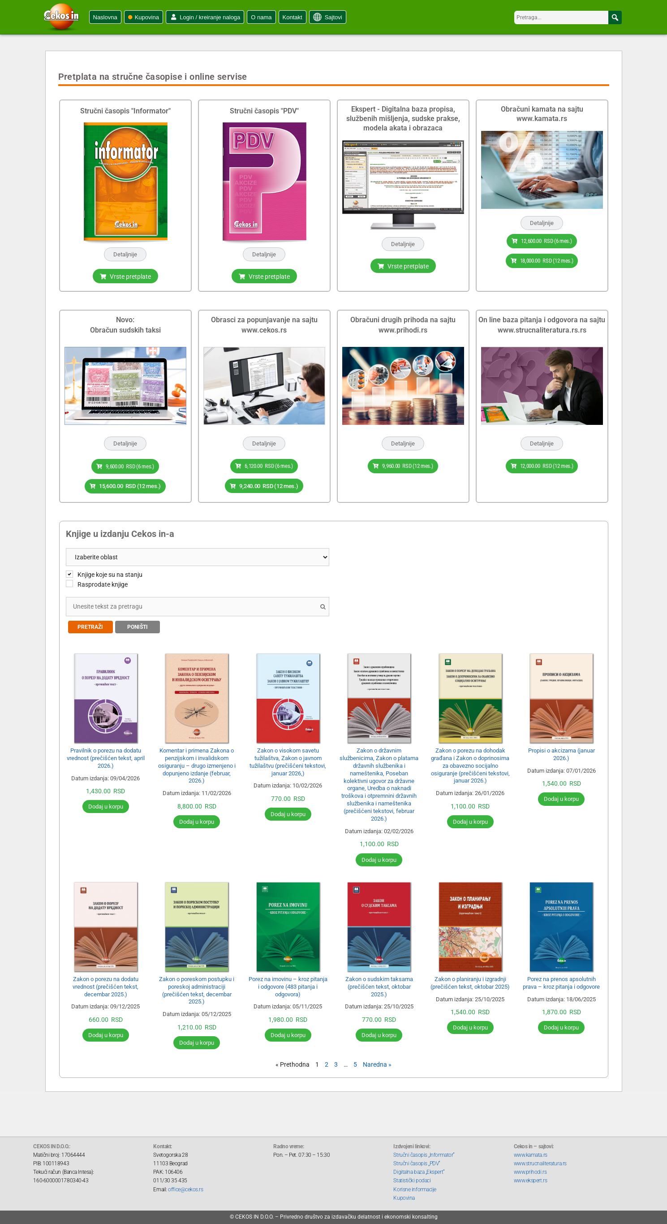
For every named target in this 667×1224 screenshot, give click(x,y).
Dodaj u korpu (105, 804)
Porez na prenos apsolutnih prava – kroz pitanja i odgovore (561, 980)
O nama (261, 17)
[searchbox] (568, 17)
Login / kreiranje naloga (210, 17)
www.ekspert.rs (530, 1178)
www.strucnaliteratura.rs (540, 1161)
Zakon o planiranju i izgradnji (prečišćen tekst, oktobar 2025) (470, 980)
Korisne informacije (414, 1187)
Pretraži (90, 625)
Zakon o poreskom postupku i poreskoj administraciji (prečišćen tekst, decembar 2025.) (196, 988)
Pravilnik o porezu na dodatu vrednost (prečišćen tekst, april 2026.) (106, 756)
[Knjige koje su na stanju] (69, 571)
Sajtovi (333, 17)
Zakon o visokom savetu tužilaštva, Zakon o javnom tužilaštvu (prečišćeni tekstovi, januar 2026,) (288, 759)
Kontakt (292, 17)
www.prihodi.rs (530, 1170)
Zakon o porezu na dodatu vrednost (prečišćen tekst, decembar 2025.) (105, 984)
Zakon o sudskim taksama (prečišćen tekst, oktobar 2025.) (379, 984)
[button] (615, 17)
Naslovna (105, 17)
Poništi (137, 625)
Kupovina (147, 17)
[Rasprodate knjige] (69, 581)
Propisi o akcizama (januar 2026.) (561, 752)
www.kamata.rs (530, 1153)
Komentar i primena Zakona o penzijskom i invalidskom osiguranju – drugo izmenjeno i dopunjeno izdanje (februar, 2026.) (197, 763)
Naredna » (377, 1062)
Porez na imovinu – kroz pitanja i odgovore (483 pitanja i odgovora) (288, 984)
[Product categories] (197, 554)
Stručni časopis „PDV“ (416, 1161)
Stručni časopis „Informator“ (423, 1153)
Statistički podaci (411, 1178)
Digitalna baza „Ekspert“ (418, 1170)
